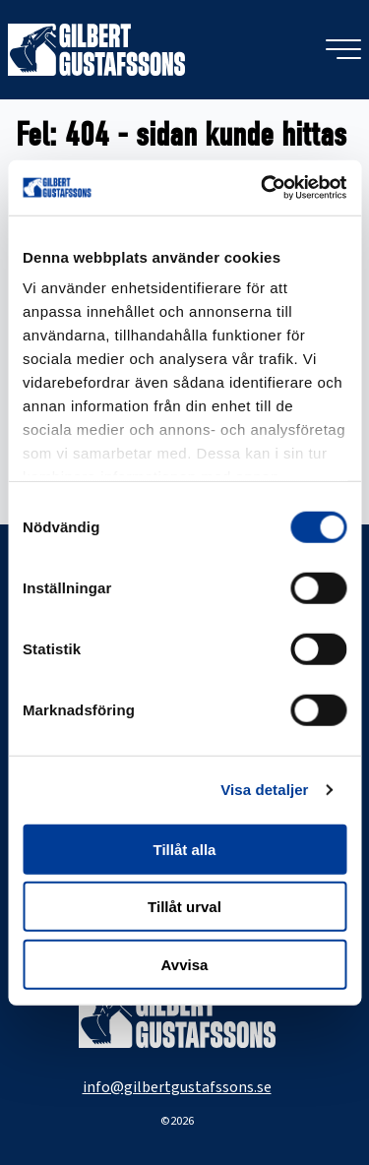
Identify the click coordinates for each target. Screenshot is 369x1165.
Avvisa (185, 963)
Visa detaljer (264, 789)
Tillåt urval (184, 906)
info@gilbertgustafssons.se (177, 1087)
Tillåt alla (185, 848)
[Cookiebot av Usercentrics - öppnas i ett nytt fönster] (262, 188)
